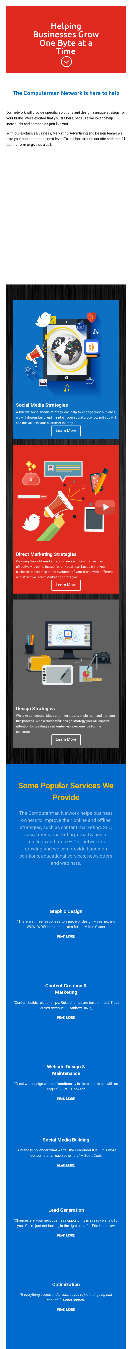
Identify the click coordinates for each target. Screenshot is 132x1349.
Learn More (66, 430)
